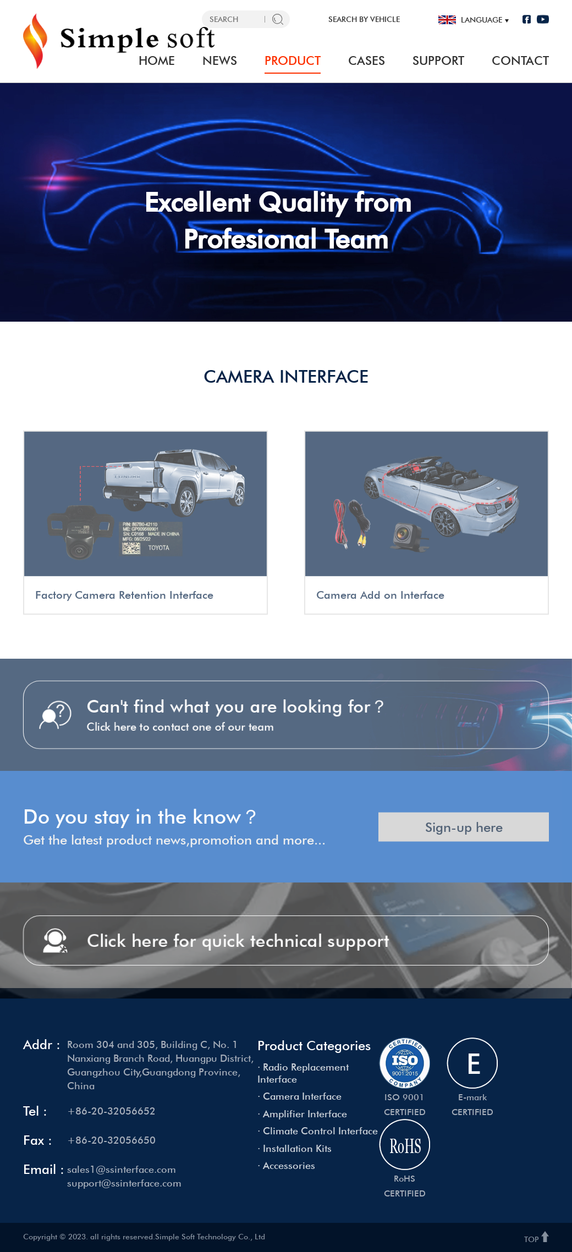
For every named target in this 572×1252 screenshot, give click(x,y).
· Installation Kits (294, 1148)
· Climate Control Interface (317, 1131)
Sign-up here (464, 840)
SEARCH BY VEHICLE (364, 19)
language (481, 19)
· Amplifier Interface (302, 1113)
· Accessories (286, 1165)
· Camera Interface (299, 1096)
